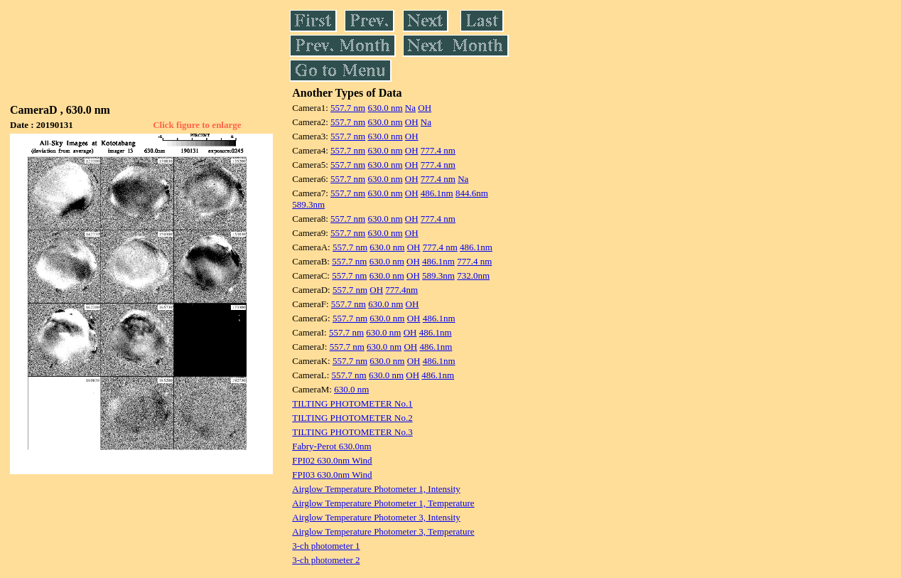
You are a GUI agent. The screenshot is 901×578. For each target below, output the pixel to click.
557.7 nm (347, 107)
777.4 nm (438, 150)
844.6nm (471, 193)
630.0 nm (384, 107)
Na (410, 107)
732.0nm (473, 275)
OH (424, 107)
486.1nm (437, 193)
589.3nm (308, 204)
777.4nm (401, 289)
